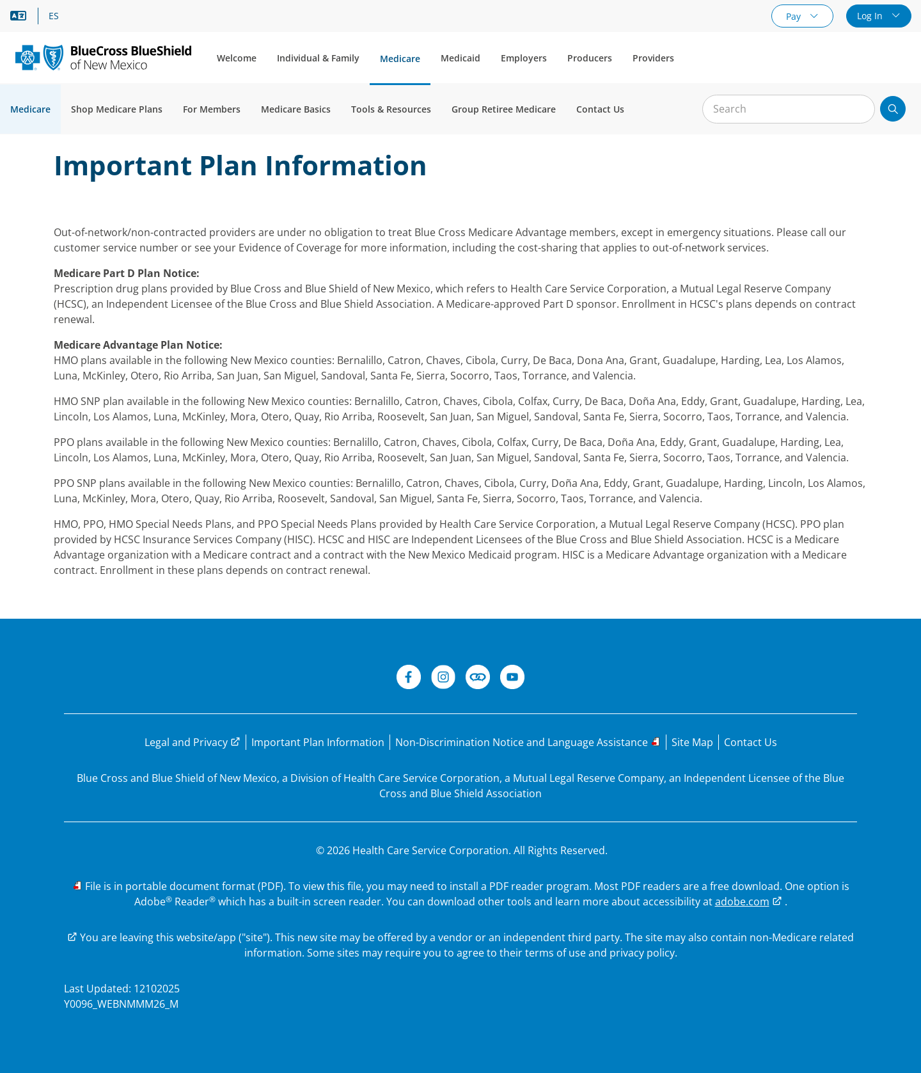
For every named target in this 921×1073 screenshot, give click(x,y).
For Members (211, 109)
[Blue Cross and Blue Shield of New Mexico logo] (103, 57)
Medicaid (460, 58)
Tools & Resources (391, 109)
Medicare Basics (296, 109)
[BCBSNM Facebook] (409, 679)
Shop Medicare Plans (116, 109)
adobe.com (742, 901)
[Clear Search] (858, 109)
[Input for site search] (788, 109)
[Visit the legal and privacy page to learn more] (192, 742)
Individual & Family (318, 58)
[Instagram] (443, 679)
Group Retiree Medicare (504, 109)
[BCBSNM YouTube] (512, 679)
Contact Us (600, 109)
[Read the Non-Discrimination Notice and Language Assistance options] (528, 742)
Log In (871, 16)
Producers (589, 58)
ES (54, 16)
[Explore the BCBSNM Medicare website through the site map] (692, 742)
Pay (794, 16)
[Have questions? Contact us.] (750, 742)
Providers (653, 58)
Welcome (236, 58)
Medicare (400, 58)
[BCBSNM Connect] (478, 679)
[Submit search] (893, 109)
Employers (524, 58)
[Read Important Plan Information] (317, 742)
